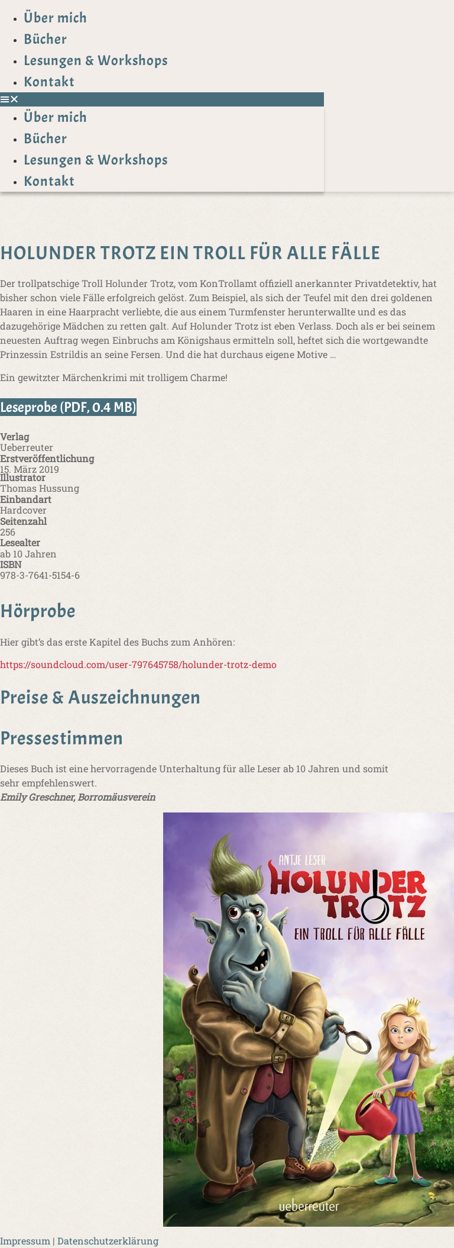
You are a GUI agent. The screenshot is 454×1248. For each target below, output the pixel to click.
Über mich (55, 18)
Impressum (25, 1240)
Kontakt (49, 82)
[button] (162, 99)
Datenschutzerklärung (107, 1240)
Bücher (45, 39)
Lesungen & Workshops (96, 60)
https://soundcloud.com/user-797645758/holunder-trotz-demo (138, 664)
